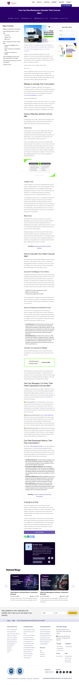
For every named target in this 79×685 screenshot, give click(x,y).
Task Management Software (45, 641)
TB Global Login (68, 664)
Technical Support (27, 663)
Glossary (42, 658)
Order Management (44, 649)
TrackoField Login (68, 662)
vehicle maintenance (49, 417)
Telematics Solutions (27, 661)
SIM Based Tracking (27, 657)
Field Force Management (12, 635)
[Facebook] (33, 542)
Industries (46, 2)
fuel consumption (32, 95)
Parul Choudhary (16, 602)
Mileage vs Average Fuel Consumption (11, 29)
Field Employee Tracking (45, 635)
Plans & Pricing (59, 662)
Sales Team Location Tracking (13, 639)
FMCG (8, 658)
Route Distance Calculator (45, 643)
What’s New (42, 662)
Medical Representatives (12, 647)
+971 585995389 (59, 654)
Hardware (54, 2)
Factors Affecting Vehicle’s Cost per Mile (11, 32)
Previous (6, 592)
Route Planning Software (28, 643)
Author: (11, 18)
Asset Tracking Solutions (28, 655)
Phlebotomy (9, 656)
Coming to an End (7, 64)
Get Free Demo (67, 5)
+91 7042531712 (59, 652)
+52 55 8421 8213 (59, 656)
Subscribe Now (67, 39)
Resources (61, 2)
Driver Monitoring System (28, 649)
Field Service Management (45, 637)
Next (73, 592)
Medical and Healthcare (12, 645)
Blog (41, 656)
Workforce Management (44, 647)
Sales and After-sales (11, 637)
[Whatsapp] (25, 542)
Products (39, 2)
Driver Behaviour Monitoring (29, 645)
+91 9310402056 (68, 652)
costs (51, 397)
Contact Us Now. (39, 538)
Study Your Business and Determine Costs (12, 49)
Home (33, 2)
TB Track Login (68, 668)
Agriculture (9, 653)
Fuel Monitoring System (28, 651)
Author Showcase (39, 564)
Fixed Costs (7, 35)
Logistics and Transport (12, 641)
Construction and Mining (12, 643)
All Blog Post (37, 568)
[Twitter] (31, 542)
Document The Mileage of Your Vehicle (11, 46)
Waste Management (11, 649)
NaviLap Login (68, 666)
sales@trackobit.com (49, 678)
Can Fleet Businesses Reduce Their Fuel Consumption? (12, 61)
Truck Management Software (29, 653)
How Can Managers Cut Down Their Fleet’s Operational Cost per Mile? (11, 57)
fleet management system (36, 448)
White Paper (42, 660)
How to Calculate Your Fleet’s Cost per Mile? (11, 42)
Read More (36, 560)
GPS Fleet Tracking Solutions (29, 641)
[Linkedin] (28, 542)
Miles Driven (7, 39)
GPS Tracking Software (28, 647)
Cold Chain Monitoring (27, 659)
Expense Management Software (46, 645)
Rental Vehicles (10, 651)
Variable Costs (7, 37)
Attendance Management (45, 639)
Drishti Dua (16, 18)
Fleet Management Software (29, 635)
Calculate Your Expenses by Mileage (10, 53)
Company (68, 2)
